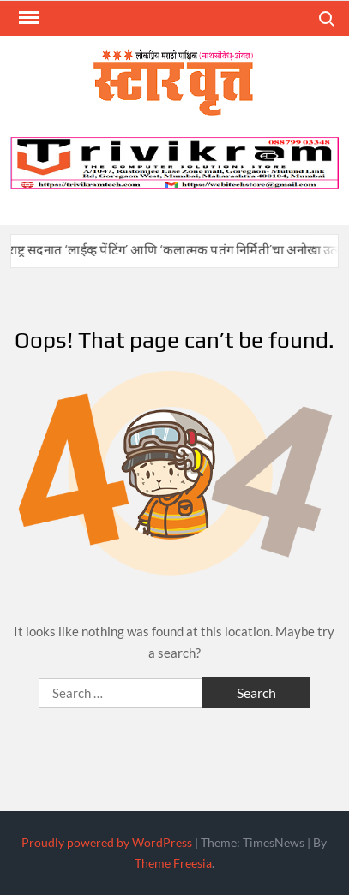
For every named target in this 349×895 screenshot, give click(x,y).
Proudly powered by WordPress (106, 842)
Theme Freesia (173, 863)
